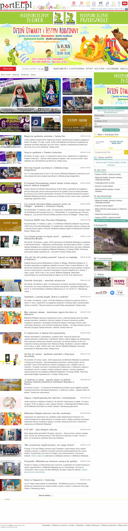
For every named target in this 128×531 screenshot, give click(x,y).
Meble (111, 148)
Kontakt (71, 525)
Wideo (99, 274)
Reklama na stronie (59, 525)
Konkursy (25, 74)
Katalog (88, 6)
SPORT (89, 69)
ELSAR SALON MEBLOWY (116, 142)
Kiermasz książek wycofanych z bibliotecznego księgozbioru (46, 169)
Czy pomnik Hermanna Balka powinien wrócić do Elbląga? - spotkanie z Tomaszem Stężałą (47, 205)
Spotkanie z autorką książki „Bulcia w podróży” (46, 297)
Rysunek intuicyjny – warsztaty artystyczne (44, 281)
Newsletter (47, 525)
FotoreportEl (100, 225)
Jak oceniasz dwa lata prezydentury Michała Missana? (110, 111)
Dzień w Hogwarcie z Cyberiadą (39, 480)
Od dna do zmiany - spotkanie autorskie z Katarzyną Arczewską (49, 355)
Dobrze (97, 118)
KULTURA (99, 69)
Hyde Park (113, 6)
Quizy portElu (103, 157)
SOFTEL (15, 527)
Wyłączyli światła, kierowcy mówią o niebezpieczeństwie (108, 178)
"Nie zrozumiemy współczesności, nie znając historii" (49, 445)
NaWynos (124, 3)
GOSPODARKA (76, 69)
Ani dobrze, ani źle (101, 121)
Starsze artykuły (46, 495)
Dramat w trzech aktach (104, 186)
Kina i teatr (6, 74)
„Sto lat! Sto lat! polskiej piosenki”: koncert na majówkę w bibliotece (50, 258)
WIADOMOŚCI (60, 69)
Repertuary (101, 6)
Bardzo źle (98, 126)
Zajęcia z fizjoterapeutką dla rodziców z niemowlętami (50, 398)
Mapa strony (122, 525)
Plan (119, 6)
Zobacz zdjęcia (37, 456)
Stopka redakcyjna (92, 525)
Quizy (33, 74)
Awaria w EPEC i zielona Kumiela (108, 174)
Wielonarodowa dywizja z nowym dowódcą (107, 190)
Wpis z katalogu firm (106, 134)
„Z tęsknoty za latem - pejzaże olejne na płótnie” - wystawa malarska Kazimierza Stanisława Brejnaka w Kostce (49, 382)
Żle (96, 124)
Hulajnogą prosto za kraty (104, 183)
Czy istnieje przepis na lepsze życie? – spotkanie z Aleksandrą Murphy (48, 238)
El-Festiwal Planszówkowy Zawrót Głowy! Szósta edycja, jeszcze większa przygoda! (51, 184)
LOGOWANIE (112, 69)
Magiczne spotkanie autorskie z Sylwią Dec (44, 136)
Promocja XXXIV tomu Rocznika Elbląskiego (45, 220)
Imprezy (107, 6)
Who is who (81, 6)
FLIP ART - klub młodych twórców (40, 430)
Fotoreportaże (103, 258)
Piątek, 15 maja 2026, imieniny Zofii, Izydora (107, 9)
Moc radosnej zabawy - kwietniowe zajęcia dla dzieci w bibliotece (50, 313)
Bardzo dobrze (99, 115)
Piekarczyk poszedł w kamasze (107, 214)
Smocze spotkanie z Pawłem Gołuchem (43, 153)
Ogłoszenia (74, 6)
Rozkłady (94, 6)
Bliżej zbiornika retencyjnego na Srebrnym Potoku (111, 210)
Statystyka (80, 525)
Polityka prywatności (108, 525)
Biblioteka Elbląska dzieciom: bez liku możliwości (47, 413)
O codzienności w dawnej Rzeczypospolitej (44, 333)
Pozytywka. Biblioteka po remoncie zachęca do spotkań (50, 461)
